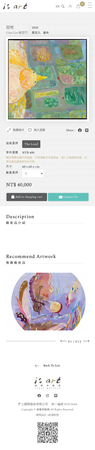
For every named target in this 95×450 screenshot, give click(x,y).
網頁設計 (41, 415)
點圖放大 (15, 130)
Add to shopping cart (26, 197)
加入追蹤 (36, 130)
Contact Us (68, 197)
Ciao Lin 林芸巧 (17, 32)
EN (58, 6)
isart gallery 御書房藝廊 (15, 6)
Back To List (51, 365)
